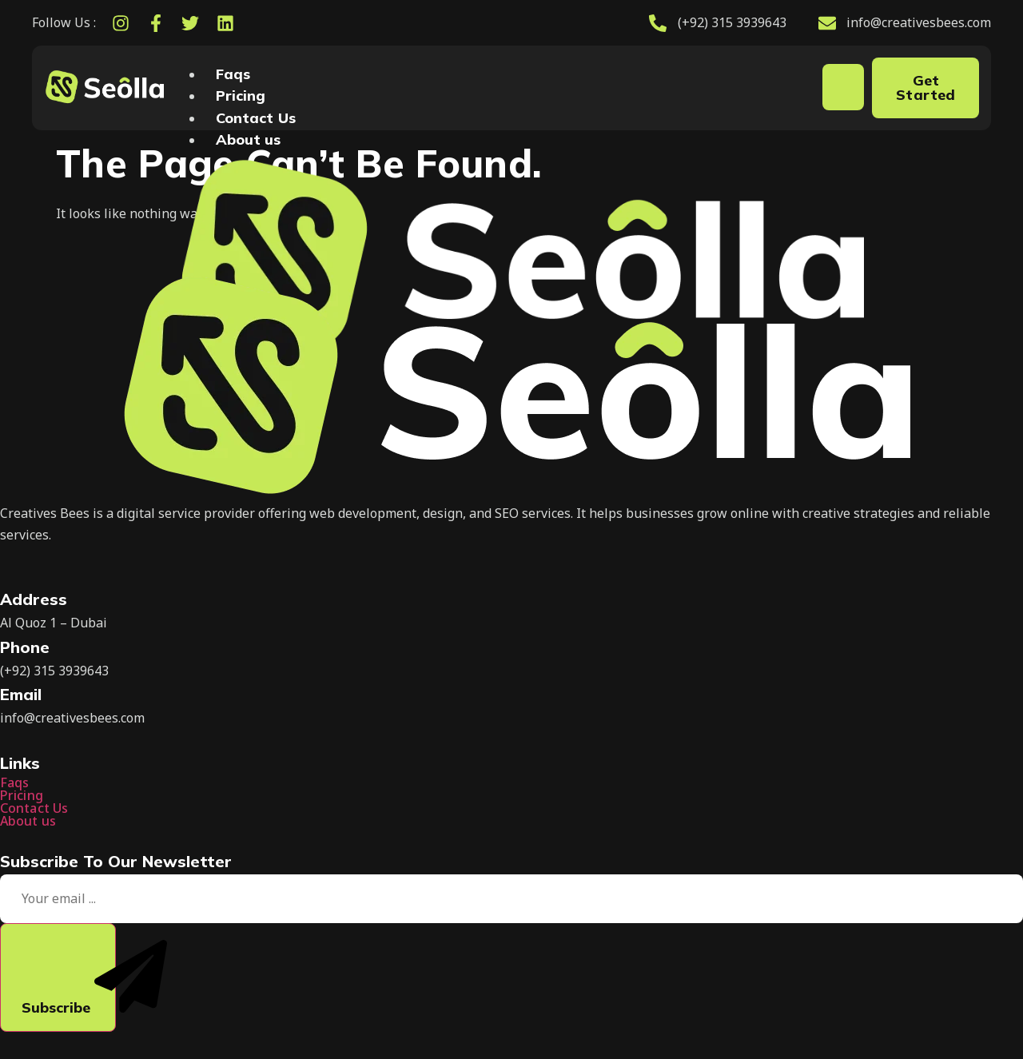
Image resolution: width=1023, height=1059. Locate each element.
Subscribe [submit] (69, 978)
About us (248, 139)
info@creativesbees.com (72, 718)
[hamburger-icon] (843, 87)
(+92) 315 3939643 (54, 670)
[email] (511, 898)
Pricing (241, 95)
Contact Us (256, 118)
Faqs (233, 74)
